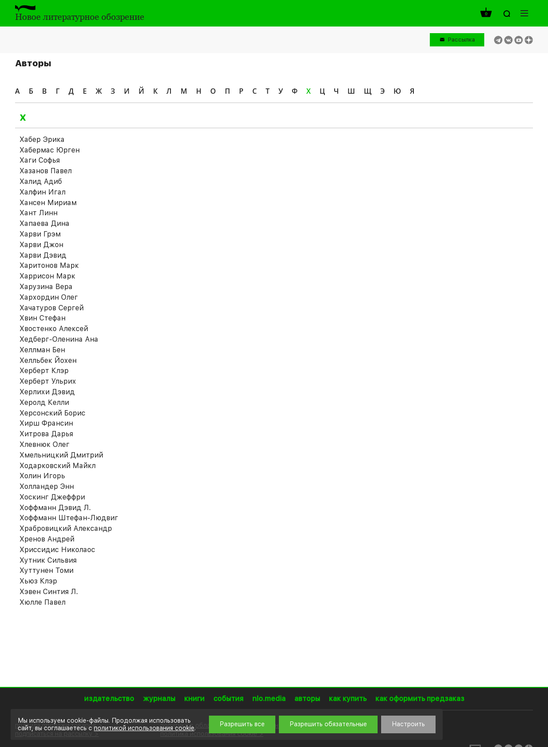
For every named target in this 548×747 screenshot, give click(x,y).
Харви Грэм (40, 234)
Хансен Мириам (48, 202)
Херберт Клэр (44, 370)
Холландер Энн (46, 486)
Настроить (408, 724)
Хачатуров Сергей (51, 308)
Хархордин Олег (48, 297)
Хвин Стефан (42, 318)
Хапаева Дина (44, 223)
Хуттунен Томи (46, 570)
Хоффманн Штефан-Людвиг (68, 518)
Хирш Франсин (46, 423)
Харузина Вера (46, 286)
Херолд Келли (44, 402)
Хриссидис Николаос (57, 549)
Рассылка (461, 39)
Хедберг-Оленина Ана (58, 339)
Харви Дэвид (42, 255)
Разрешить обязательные (328, 724)
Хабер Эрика (42, 139)
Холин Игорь (42, 476)
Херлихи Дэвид (47, 392)
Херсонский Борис (52, 413)
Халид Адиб (40, 181)
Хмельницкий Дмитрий (61, 455)
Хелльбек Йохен (48, 360)
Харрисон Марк (47, 276)
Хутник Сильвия (48, 560)
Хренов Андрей (46, 539)
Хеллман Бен (42, 350)
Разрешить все (242, 724)
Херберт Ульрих (47, 381)
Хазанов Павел (45, 171)
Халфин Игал (42, 192)
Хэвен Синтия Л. (48, 591)
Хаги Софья (39, 160)
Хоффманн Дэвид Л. (55, 507)
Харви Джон (41, 244)
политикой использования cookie (144, 728)
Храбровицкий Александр (65, 528)
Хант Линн (38, 213)
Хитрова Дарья (46, 434)
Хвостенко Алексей (53, 328)
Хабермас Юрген (49, 150)
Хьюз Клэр (38, 581)
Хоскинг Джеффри (52, 497)
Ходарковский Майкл (57, 465)
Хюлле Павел (42, 602)
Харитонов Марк (49, 265)
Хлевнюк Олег (44, 444)
